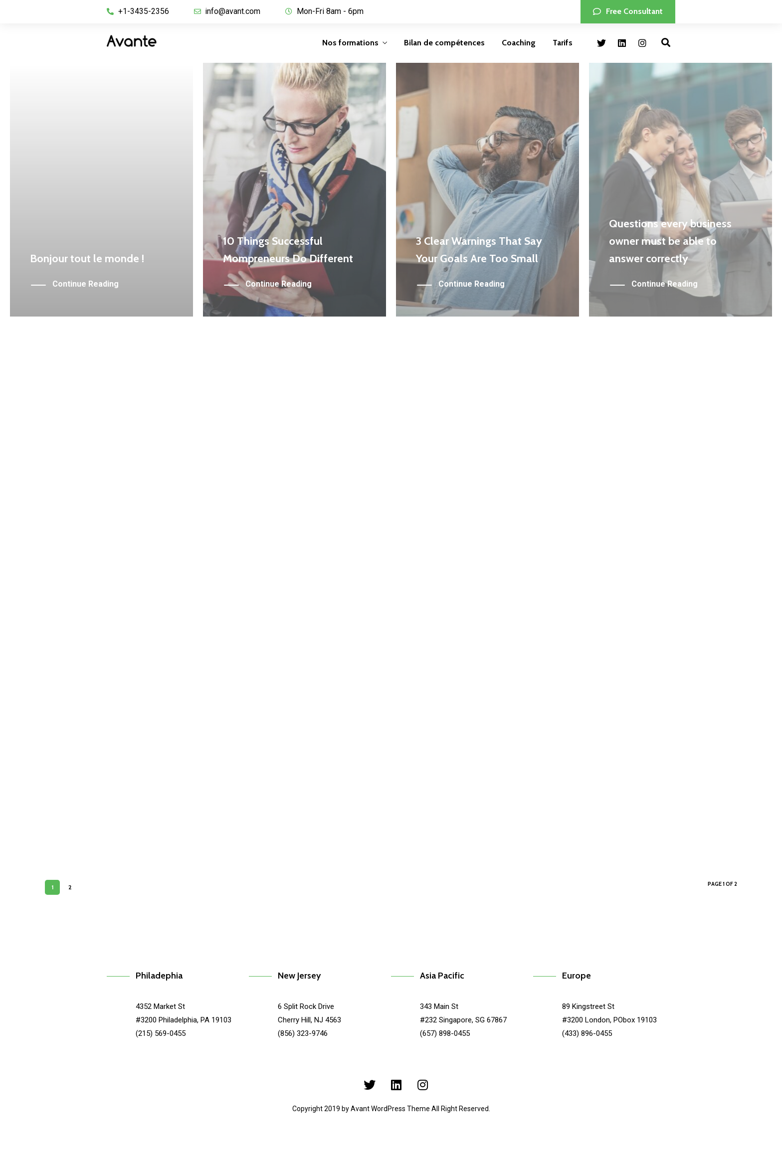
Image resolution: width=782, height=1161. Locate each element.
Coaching (519, 42)
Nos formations (350, 42)
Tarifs (563, 42)
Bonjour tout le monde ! (87, 258)
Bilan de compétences (444, 42)
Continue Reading (85, 284)
